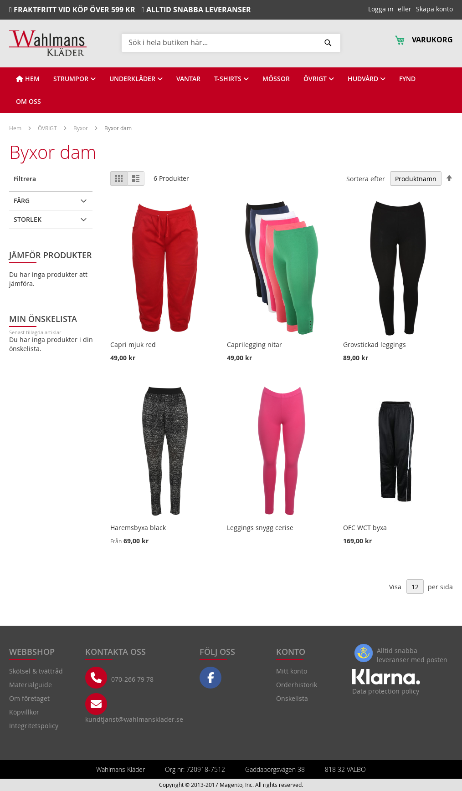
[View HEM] (27, 78)
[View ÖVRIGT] (319, 78)
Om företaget (29, 698)
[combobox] (231, 42)
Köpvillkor (24, 712)
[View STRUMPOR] (74, 78)
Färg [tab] (22, 200)
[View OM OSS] (28, 101)
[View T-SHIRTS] (231, 78)
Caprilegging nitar (254, 344)
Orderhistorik (296, 684)
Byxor (81, 128)
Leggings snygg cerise (260, 527)
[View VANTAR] (188, 78)
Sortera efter (365, 178)
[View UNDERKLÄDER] (136, 78)
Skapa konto (434, 9)
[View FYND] (407, 78)
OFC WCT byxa (365, 527)
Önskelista (292, 698)
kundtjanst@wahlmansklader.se (134, 719)
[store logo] (48, 43)
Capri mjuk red (133, 344)
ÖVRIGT (48, 128)
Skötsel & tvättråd (36, 671)
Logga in (381, 9)
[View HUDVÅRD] (366, 78)
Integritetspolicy (33, 725)
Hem (16, 128)
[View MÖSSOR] (276, 78)
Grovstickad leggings (374, 344)
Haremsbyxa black (138, 527)
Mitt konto (291, 671)
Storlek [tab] (27, 219)
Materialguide (30, 684)
